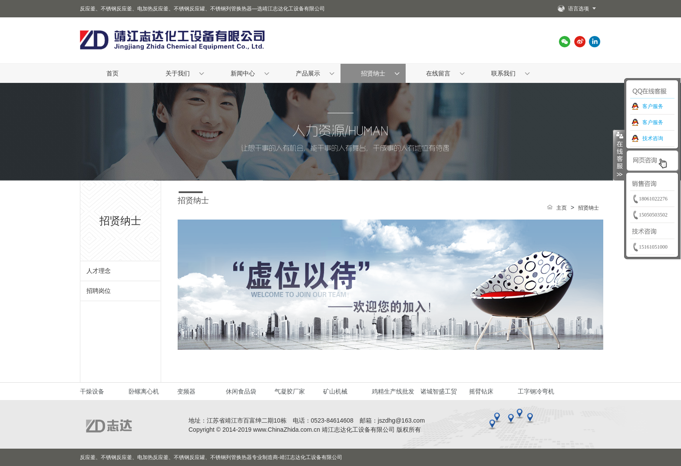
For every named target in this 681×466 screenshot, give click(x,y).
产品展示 (308, 73)
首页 (112, 73)
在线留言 (438, 73)
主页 (561, 208)
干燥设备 (92, 391)
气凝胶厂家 (289, 391)
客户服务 (652, 106)
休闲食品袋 (241, 391)
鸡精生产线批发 (393, 391)
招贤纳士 (373, 73)
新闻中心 (243, 73)
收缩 (619, 154)
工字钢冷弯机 (536, 391)
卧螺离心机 (144, 391)
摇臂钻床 (481, 391)
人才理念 (98, 270)
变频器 (186, 391)
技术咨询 (652, 138)
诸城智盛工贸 (438, 391)
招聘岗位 (98, 290)
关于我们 (177, 73)
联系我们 (503, 73)
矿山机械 (335, 391)
